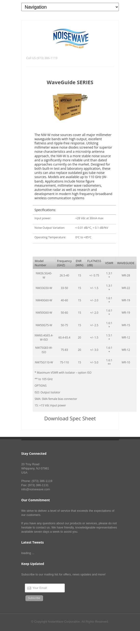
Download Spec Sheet (70, 418)
